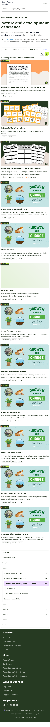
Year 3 (25, 604)
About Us (6, 637)
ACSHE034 (11, 589)
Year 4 (25, 609)
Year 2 (25, 568)
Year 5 (25, 614)
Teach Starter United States (14, 672)
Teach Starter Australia (12, 668)
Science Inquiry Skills (25, 599)
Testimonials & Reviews (12, 645)
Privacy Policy (16, 714)
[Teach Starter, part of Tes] (7, 3)
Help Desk (7, 687)
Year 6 (25, 620)
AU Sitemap (28, 714)
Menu (45, 3)
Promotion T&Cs (38, 710)
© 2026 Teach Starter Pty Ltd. (26, 718)
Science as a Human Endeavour (25, 578)
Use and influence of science (26, 594)
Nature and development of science (26, 584)
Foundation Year (25, 558)
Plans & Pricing (8, 660)
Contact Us (7, 691)
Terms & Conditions (23, 710)
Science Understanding (25, 573)
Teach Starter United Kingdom (15, 676)
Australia (8, 710)
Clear (45, 49)
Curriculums (7, 664)
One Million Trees (9, 641)
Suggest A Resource (10, 695)
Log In (37, 714)
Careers (6, 649)
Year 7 (25, 625)
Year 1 (25, 563)
